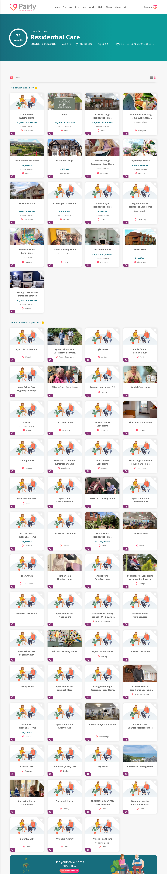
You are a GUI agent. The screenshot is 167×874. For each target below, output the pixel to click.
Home (56, 7)
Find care (67, 7)
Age (100, 44)
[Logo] (23, 7)
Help (100, 7)
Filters (15, 77)
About (117, 7)
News (109, 7)
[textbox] (50, 43)
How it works (88, 7)
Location (36, 44)
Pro (77, 7)
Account (150, 7)
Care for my (70, 44)
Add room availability (69, 871)
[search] (125, 7)
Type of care (123, 44)
